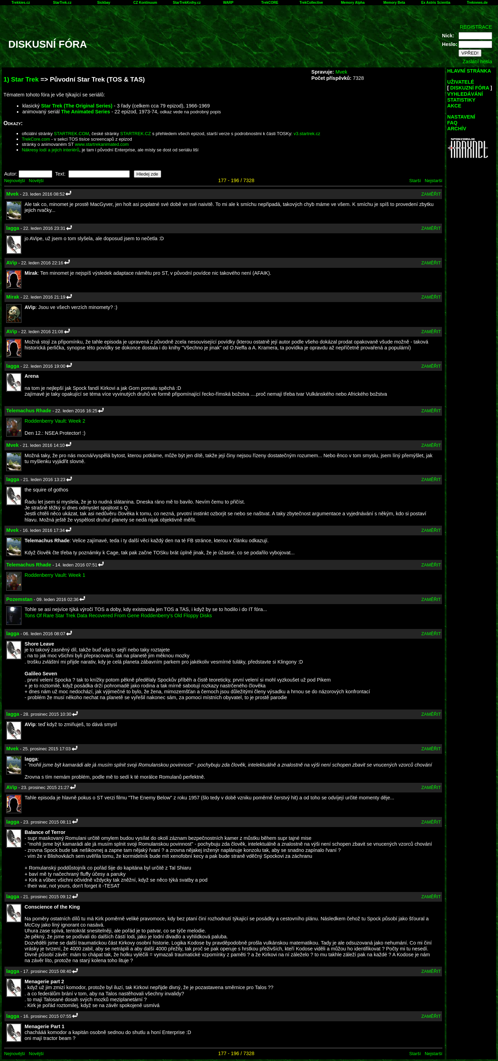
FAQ (452, 122)
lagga (12, 228)
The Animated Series (85, 111)
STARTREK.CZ (135, 133)
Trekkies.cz (20, 2)
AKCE (454, 106)
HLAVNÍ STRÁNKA (469, 71)
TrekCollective (311, 2)
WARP (228, 2)
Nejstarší (433, 180)
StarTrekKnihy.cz (187, 2)
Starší (415, 180)
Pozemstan (19, 599)
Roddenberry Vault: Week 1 (55, 575)
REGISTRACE (476, 27)
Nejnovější (14, 180)
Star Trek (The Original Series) (76, 106)
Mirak (12, 297)
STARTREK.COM (71, 133)
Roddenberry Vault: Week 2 (55, 421)
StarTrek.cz (62, 2)
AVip (11, 262)
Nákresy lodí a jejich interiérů (50, 149)
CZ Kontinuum (145, 2)
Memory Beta (394, 2)
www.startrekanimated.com (102, 144)
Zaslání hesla (477, 61)
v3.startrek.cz (307, 133)
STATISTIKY (461, 100)
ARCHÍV (456, 128)
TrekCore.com (36, 139)
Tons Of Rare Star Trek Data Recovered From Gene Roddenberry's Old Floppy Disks (118, 615)
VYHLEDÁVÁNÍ (465, 94)
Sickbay (103, 2)
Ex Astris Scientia (435, 2)
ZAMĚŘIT (431, 194)
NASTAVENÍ (461, 117)
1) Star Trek (21, 79)
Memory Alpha (353, 2)
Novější (36, 180)
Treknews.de (477, 2)
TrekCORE (269, 2)
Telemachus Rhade (28, 410)
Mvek (341, 72)
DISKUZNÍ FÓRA (469, 88)
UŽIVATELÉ (460, 82)
